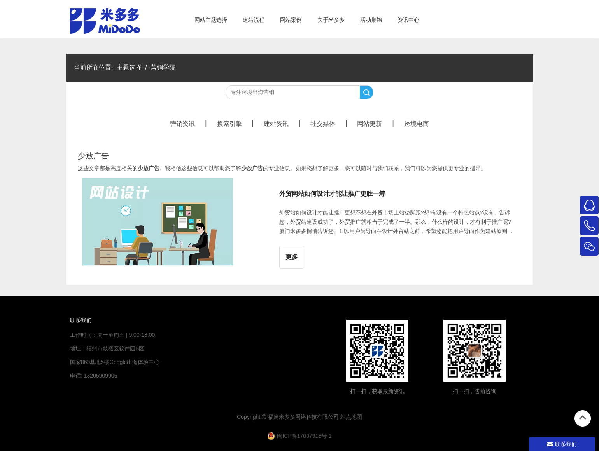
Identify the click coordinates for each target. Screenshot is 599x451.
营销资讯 (182, 123)
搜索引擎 (229, 123)
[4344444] (474, 351)
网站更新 (369, 123)
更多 (291, 257)
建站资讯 (276, 123)
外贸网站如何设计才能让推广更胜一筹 (332, 193)
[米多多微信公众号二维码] (377, 351)
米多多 (287, 417)
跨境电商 (416, 123)
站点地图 (351, 417)
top (582, 417)
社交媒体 (322, 123)
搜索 (366, 92)
